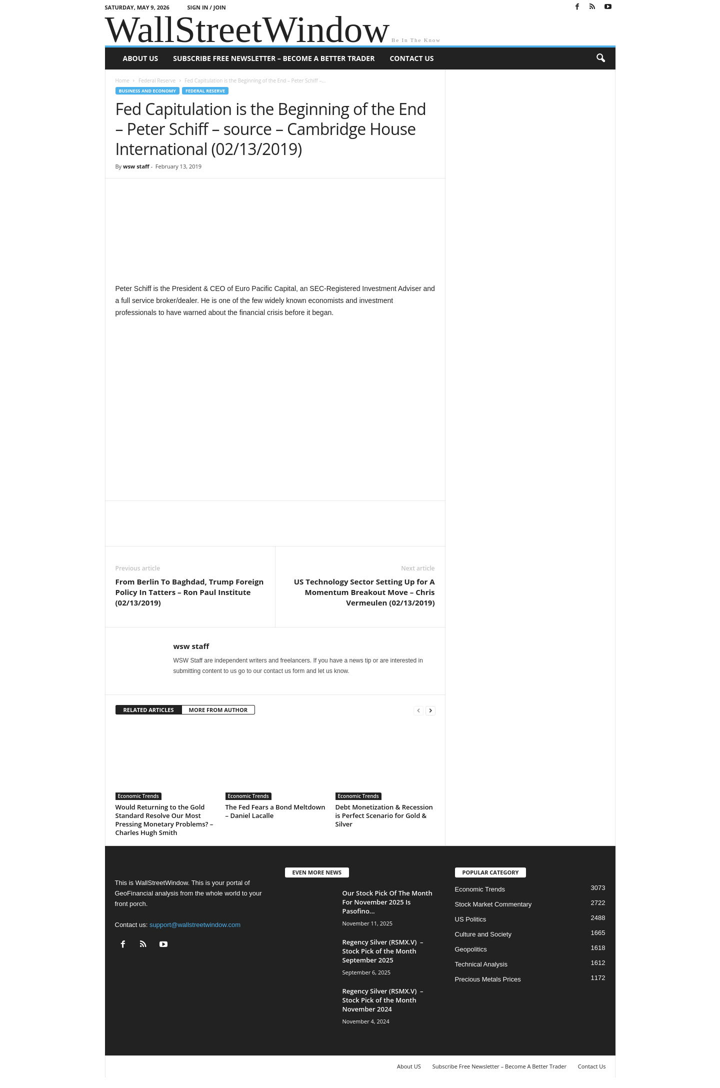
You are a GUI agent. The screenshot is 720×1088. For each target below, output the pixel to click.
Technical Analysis (481, 964)
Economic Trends (138, 796)
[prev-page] (419, 710)
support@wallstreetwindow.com (195, 924)
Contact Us (412, 58)
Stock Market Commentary (493, 904)
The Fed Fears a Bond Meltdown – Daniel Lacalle (276, 811)
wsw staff (136, 166)
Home (123, 80)
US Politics (470, 919)
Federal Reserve (157, 80)
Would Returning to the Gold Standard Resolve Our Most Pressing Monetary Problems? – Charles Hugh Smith (165, 819)
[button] (601, 59)
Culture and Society (483, 934)
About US (140, 58)
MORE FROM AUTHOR (218, 710)
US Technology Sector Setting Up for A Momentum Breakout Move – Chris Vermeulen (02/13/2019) (364, 592)
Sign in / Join (206, 7)
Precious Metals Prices (488, 979)
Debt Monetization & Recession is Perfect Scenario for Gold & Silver (384, 815)
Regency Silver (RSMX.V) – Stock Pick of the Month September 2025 (383, 951)
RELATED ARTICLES (149, 710)
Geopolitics (471, 949)
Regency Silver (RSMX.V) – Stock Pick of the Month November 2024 (383, 1000)
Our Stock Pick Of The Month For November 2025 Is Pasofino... (387, 902)
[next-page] (431, 710)
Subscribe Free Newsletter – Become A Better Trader (273, 58)
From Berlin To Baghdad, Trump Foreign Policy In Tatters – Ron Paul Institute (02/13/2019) (190, 592)
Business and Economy (147, 91)
